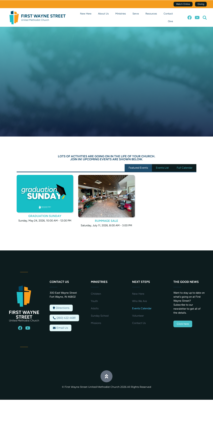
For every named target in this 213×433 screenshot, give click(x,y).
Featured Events (138, 167)
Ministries (120, 13)
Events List (162, 167)
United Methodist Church (24, 320)
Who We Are (139, 301)
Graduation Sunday (44, 216)
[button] (205, 18)
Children (96, 293)
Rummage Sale (106, 221)
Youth (94, 301)
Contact (168, 13)
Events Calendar (141, 308)
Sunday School (100, 315)
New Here (85, 13)
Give (170, 21)
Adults (95, 308)
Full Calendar (184, 167)
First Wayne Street (24, 314)
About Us (103, 13)
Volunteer (138, 315)
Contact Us (139, 323)
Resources (151, 13)
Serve (135, 13)
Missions (96, 323)
